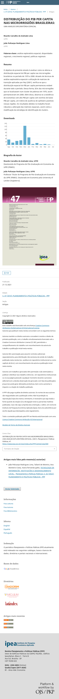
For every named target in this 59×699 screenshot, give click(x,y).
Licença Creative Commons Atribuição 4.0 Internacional (22, 419)
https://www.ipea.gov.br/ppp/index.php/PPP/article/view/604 (25, 444)
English (7, 525)
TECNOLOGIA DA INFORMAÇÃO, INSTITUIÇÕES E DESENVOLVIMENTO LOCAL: (31, 470)
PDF (7, 273)
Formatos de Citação (11, 449)
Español (7, 529)
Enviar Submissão (12, 489)
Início (6, 9)
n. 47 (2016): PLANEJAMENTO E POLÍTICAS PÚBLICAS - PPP (25, 12)
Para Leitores (8, 504)
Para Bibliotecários (10, 511)
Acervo (13, 9)
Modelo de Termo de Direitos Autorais (16, 425)
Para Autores (8, 507)
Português (8, 533)
